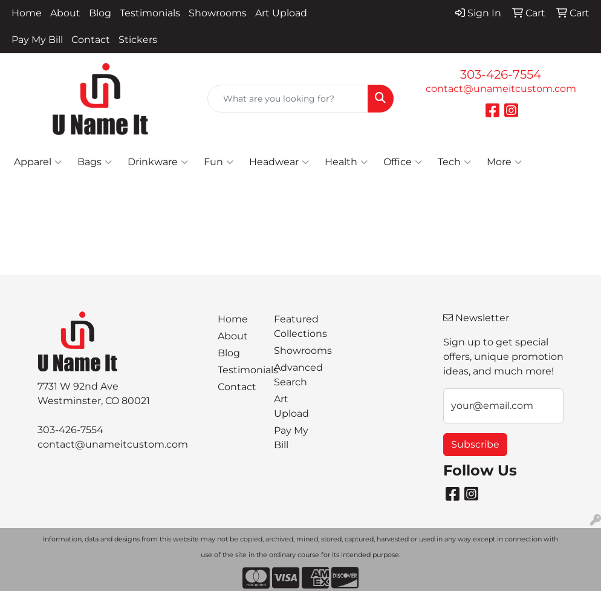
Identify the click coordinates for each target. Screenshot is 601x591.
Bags (94, 162)
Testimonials (150, 13)
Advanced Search (295, 375)
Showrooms (218, 13)
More (504, 162)
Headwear (279, 162)
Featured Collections (295, 326)
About (65, 13)
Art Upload (281, 13)
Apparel (38, 162)
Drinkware (158, 162)
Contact (90, 39)
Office (402, 162)
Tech (454, 162)
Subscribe (475, 444)
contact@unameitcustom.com (501, 88)
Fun (218, 162)
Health (346, 162)
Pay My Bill (37, 39)
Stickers (138, 39)
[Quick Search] (287, 99)
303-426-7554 (500, 74)
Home (26, 13)
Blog (100, 13)
